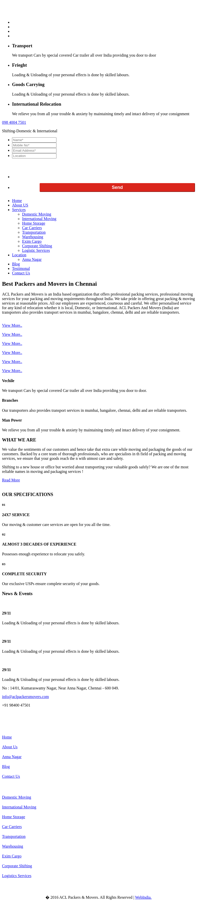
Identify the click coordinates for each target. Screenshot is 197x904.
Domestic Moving (36, 214)
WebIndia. (143, 897)
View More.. (12, 325)
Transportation (34, 232)
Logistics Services (16, 876)
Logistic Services (36, 250)
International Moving (39, 219)
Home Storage (33, 223)
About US (20, 205)
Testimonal (21, 268)
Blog (16, 264)
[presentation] (50, 168)
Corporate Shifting (37, 246)
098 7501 (14, 122)
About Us (10, 747)
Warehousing (32, 237)
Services (19, 210)
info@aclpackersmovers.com (25, 696)
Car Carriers (32, 228)
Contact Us (21, 273)
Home (17, 200)
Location (19, 255)
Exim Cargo (31, 241)
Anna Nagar (32, 259)
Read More (11, 480)
